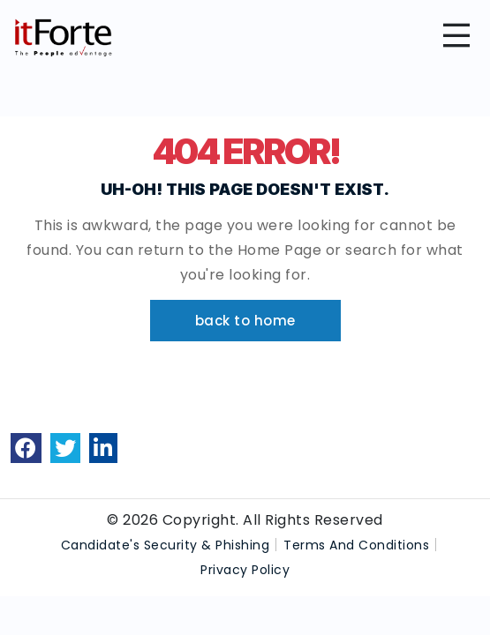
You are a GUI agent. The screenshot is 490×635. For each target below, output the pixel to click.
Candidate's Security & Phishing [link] (165, 545)
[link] (26, 448)
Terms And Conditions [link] (356, 545)
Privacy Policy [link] (245, 570)
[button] (245, 320)
